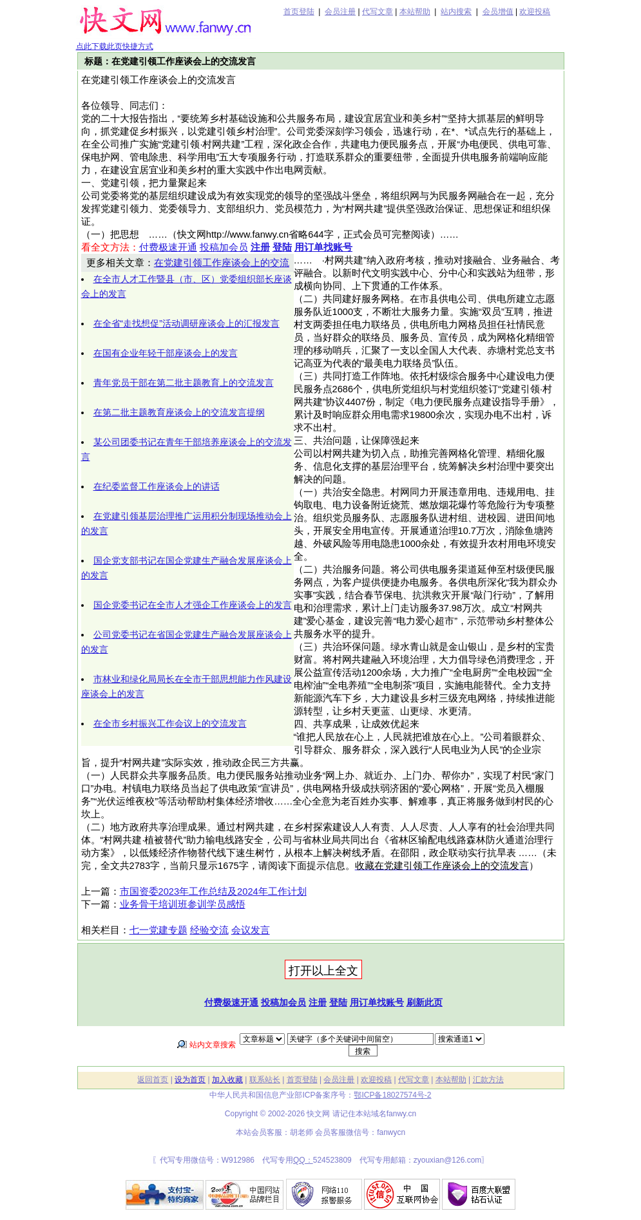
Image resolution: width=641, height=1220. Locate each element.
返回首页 (152, 1079)
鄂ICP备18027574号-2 (392, 1095)
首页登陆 (298, 11)
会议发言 (250, 930)
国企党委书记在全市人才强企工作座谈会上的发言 (192, 605)
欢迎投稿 (534, 11)
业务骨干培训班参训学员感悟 (182, 904)
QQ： (303, 1160)
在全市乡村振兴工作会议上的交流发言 (170, 723)
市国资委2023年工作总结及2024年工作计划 (213, 891)
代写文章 (377, 11)
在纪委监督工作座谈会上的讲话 (156, 486)
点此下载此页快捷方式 (114, 46)
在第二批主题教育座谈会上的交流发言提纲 (179, 412)
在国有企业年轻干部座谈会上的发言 (165, 353)
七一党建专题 (158, 930)
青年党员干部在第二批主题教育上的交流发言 (183, 382)
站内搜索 (456, 11)
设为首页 (190, 1079)
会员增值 (498, 11)
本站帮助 (414, 11)
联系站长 (264, 1079)
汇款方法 (488, 1079)
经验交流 (209, 930)
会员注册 (340, 11)
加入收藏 (227, 1079)
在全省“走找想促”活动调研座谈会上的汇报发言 (186, 323)
